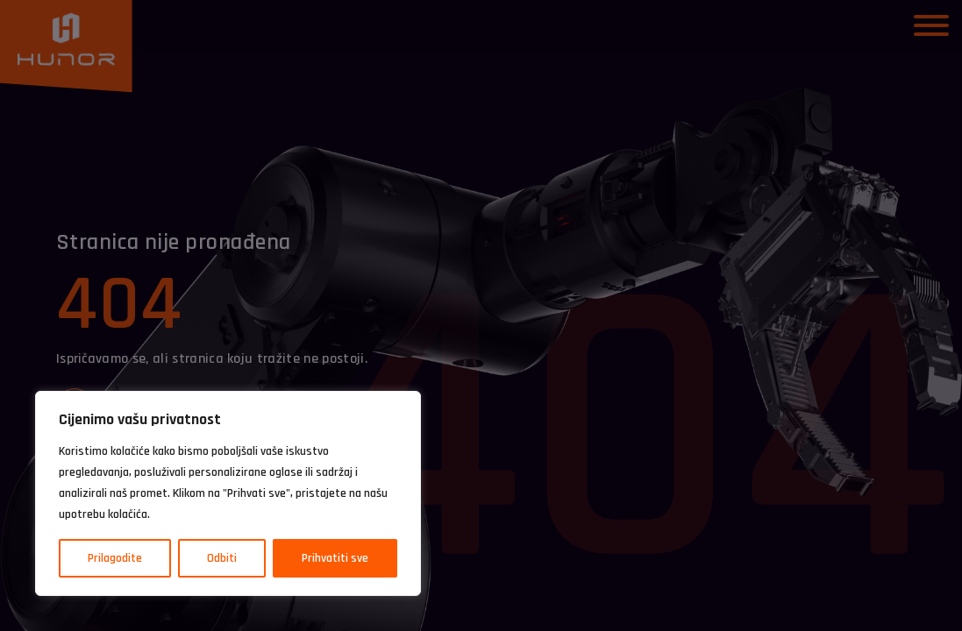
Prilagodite (115, 558)
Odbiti (222, 558)
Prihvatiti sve (335, 558)
